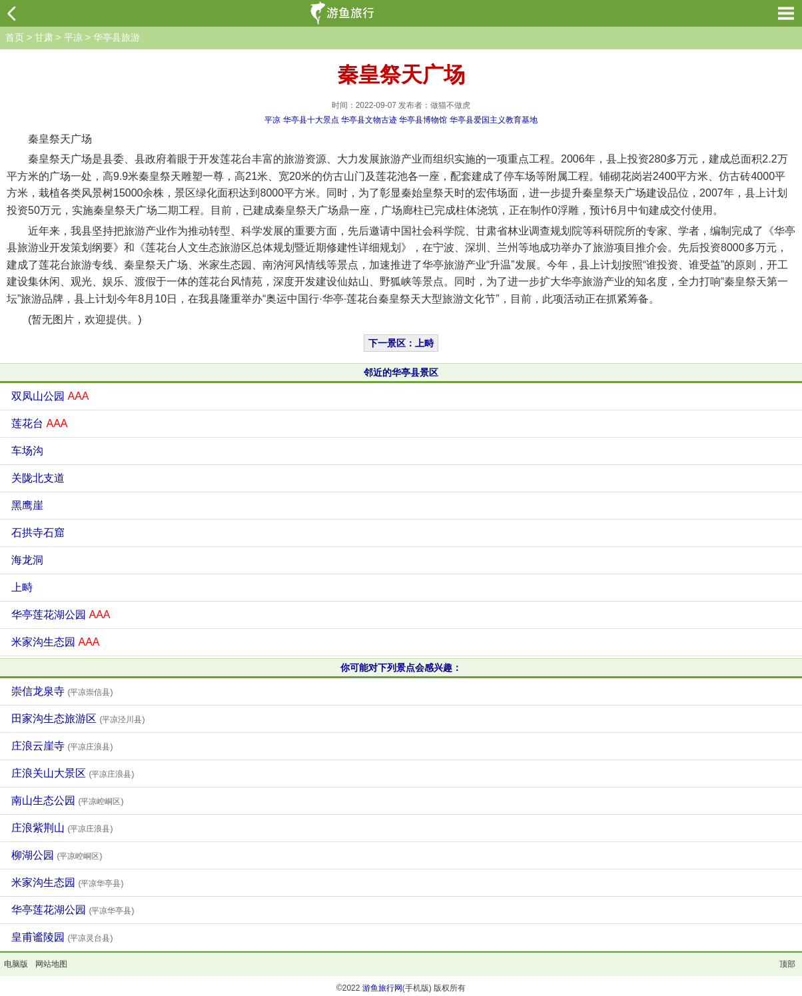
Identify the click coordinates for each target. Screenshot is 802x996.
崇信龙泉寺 (62, 691)
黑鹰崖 (27, 505)
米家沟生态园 (55, 642)
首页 (14, 37)
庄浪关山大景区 (72, 773)
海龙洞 (27, 560)
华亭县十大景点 (311, 120)
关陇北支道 (38, 478)
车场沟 (27, 450)
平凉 (73, 37)
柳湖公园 (56, 855)
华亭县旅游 (116, 37)
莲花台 (39, 423)
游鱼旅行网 (382, 988)
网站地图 (51, 964)
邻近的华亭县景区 (401, 372)
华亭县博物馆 (423, 120)
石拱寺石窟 (38, 532)
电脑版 (16, 964)
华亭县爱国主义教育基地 (494, 120)
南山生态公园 (67, 800)
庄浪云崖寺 (62, 745)
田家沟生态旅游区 (78, 718)
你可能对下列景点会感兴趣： (401, 667)
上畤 (22, 587)
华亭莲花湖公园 (60, 614)
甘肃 (44, 37)
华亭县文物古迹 (369, 120)
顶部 (787, 964)
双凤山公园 (50, 396)
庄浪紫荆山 (62, 827)
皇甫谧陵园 (62, 937)
